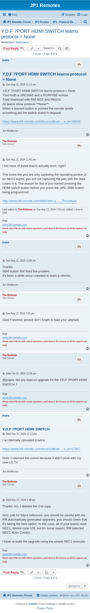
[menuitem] (13, 15)
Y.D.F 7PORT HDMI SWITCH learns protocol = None (39, 33)
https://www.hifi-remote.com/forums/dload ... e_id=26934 (41, 121)
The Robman (9, 141)
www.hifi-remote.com (14, 224)
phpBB (32, 604)
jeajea (5, 60)
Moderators (22, 42)
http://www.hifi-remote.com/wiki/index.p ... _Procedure (39, 201)
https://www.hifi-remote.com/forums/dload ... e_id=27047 (41, 449)
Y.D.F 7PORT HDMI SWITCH (26, 429)
